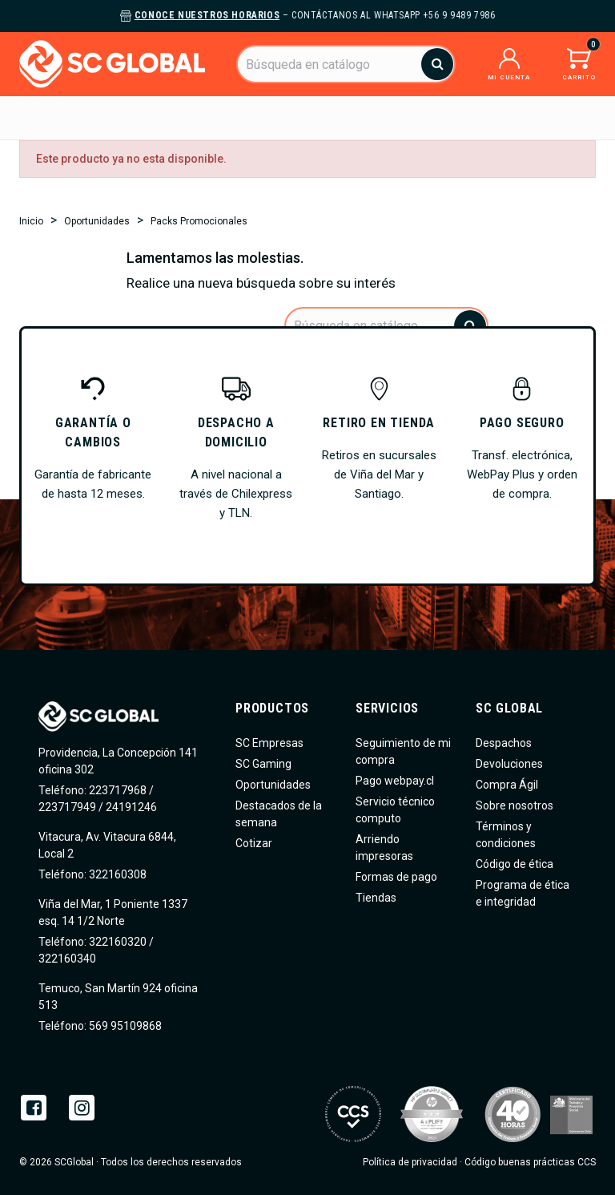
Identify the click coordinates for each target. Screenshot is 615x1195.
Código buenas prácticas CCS (530, 1162)
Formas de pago (396, 876)
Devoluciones (509, 763)
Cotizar (253, 843)
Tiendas (376, 897)
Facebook (33, 1107)
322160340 (67, 958)
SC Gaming (263, 763)
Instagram (81, 1107)
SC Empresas (269, 743)
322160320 (116, 941)
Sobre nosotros (514, 805)
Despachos (504, 743)
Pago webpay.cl (395, 780)
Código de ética (514, 864)
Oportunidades (273, 784)
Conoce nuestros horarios (207, 15)
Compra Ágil (507, 784)
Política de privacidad (410, 1162)
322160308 (116, 874)
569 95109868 (124, 1025)
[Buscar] (346, 64)
